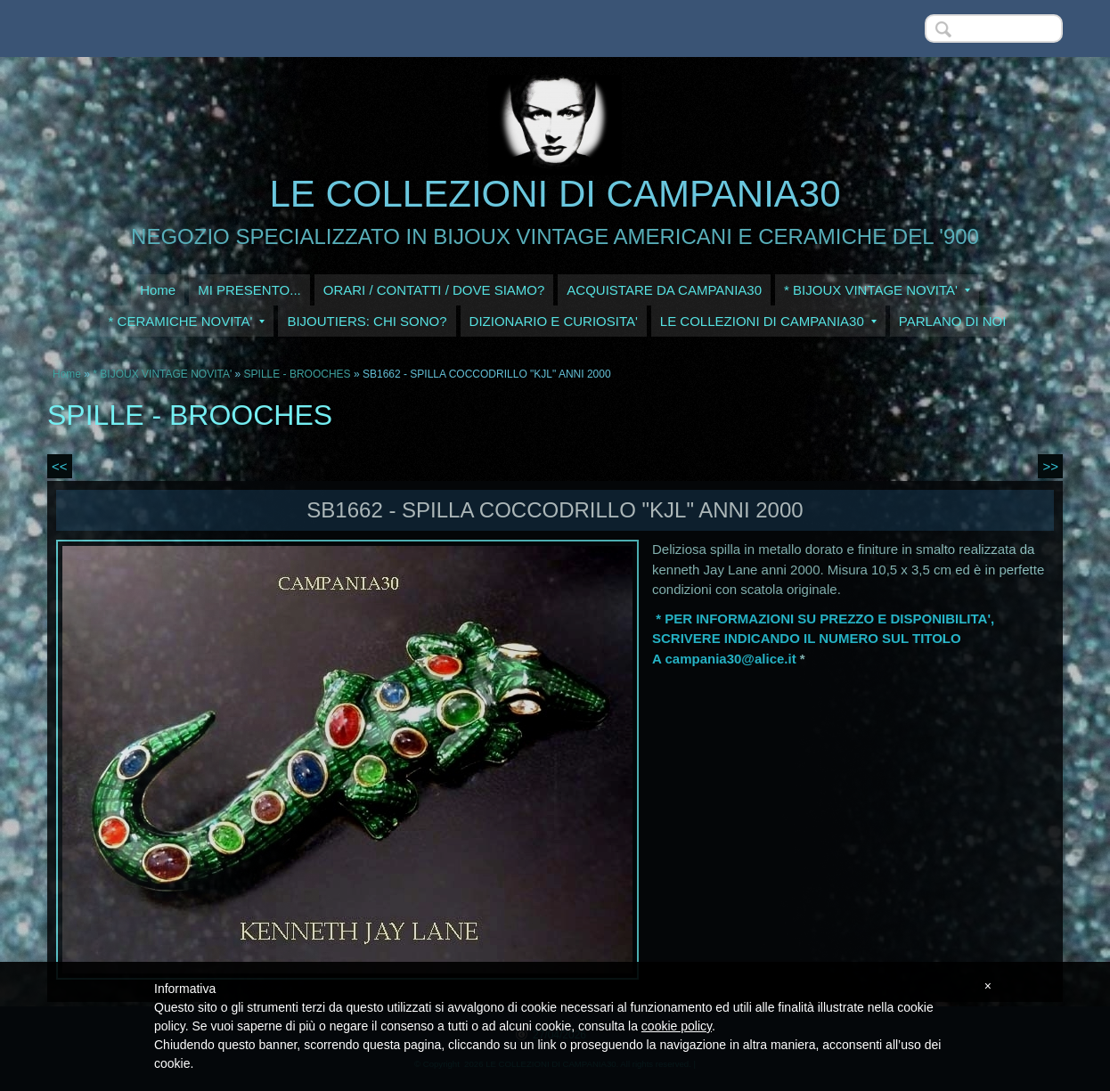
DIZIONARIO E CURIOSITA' (553, 321)
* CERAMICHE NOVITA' (187, 321)
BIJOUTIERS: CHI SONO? (366, 321)
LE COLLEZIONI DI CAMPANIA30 (554, 194)
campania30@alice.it (730, 658)
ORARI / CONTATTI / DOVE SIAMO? (434, 289)
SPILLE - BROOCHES (297, 374)
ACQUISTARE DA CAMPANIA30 (664, 289)
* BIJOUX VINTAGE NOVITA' (877, 289)
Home (157, 289)
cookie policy (676, 1026)
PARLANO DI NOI (953, 321)
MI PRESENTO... (249, 289)
